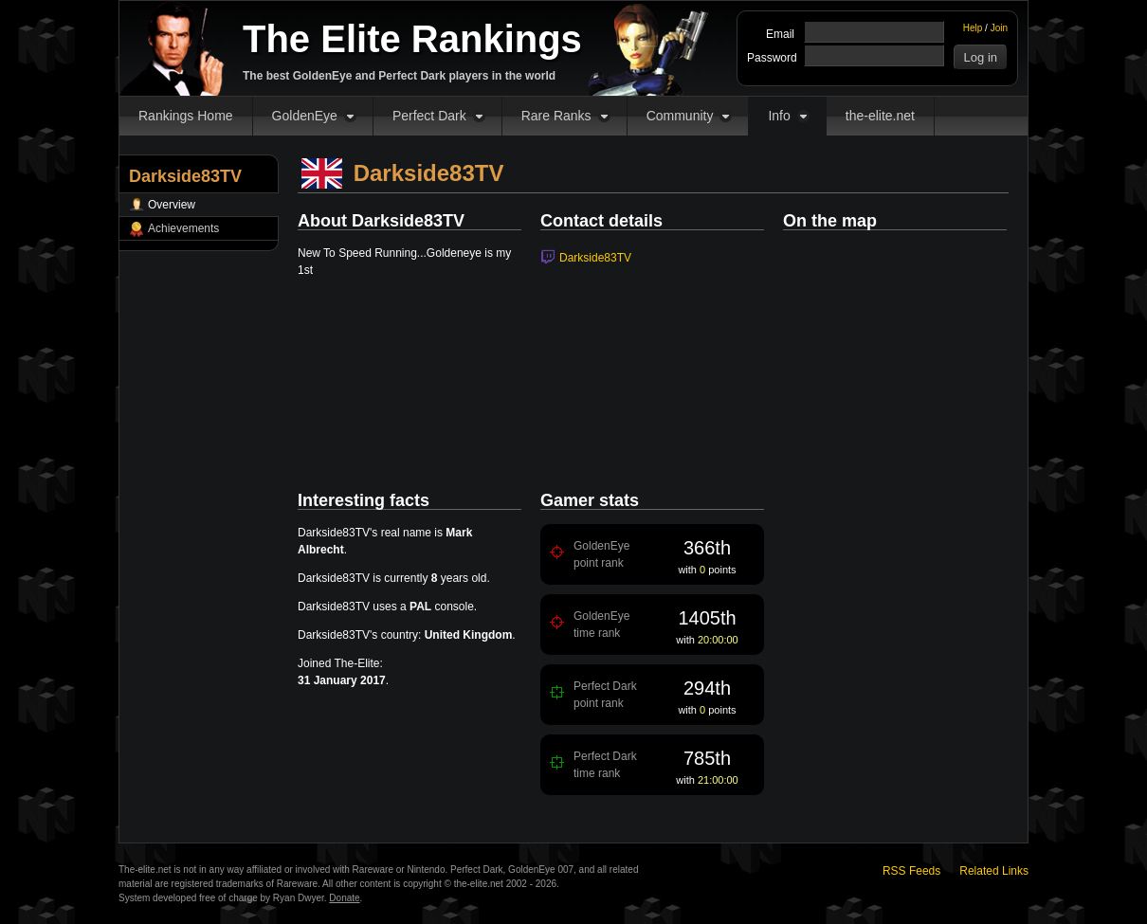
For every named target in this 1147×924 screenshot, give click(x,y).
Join (999, 28)
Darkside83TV (595, 257)
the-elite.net (880, 115)
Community (680, 115)
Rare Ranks (556, 115)
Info (779, 115)
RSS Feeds (911, 871)
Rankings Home (185, 115)
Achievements (183, 228)
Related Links (994, 871)
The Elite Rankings (412, 39)
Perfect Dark (429, 115)
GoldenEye (304, 115)
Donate (344, 898)
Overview (171, 204)
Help (973, 28)
